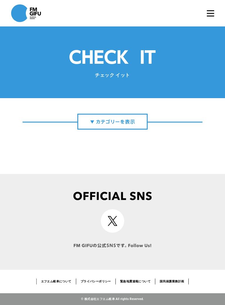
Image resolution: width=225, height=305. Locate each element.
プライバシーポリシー (96, 281)
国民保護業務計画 (172, 281)
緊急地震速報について (135, 281)
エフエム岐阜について (56, 281)
